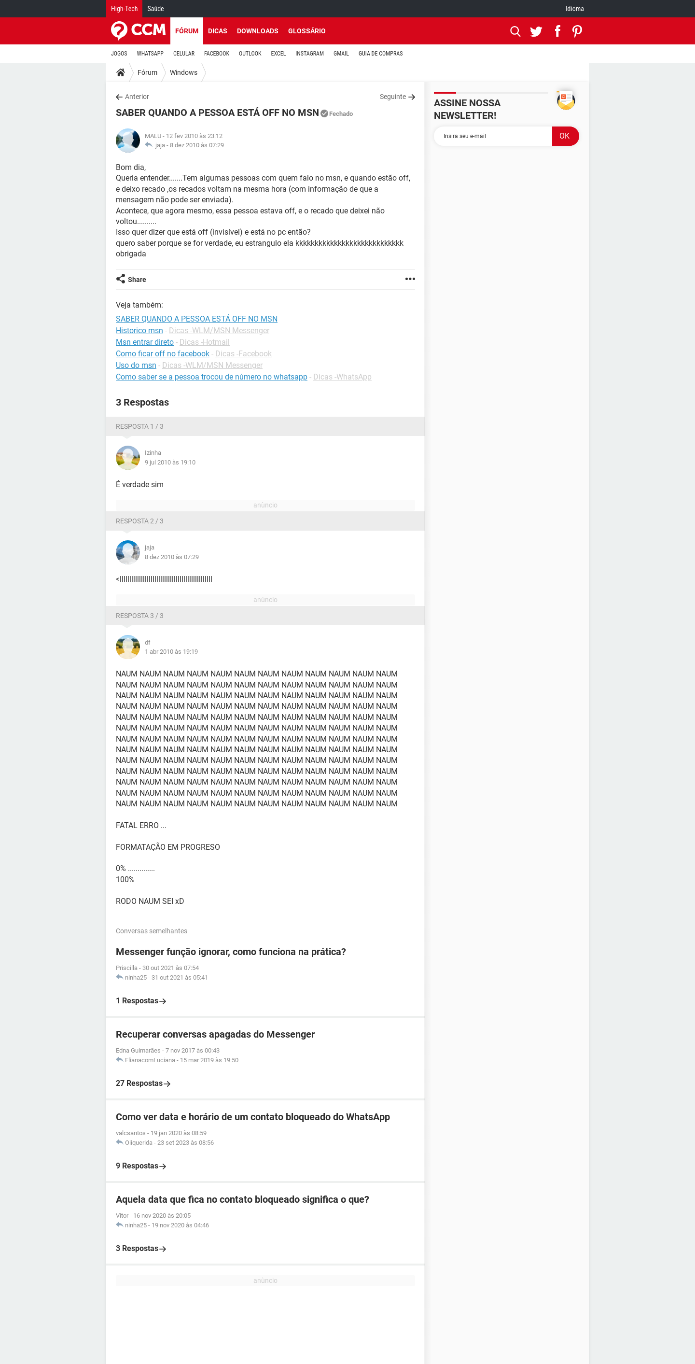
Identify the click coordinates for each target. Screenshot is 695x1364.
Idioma (575, 9)
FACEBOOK (216, 53)
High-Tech (124, 9)
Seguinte (393, 96)
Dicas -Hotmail (205, 342)
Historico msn (139, 330)
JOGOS (119, 53)
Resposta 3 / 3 (140, 615)
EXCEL (278, 53)
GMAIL (341, 53)
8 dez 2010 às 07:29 (197, 145)
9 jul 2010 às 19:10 (170, 462)
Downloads (257, 31)
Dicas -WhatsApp (342, 376)
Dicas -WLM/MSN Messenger (219, 330)
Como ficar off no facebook (162, 353)
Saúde (155, 9)
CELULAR (184, 53)
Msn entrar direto (145, 342)
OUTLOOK (250, 53)
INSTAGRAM (309, 53)
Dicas (217, 31)
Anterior (137, 96)
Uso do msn (136, 365)
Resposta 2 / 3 (140, 521)
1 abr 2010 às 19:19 (171, 651)
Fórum (186, 31)
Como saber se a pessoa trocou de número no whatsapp (211, 376)
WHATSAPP (150, 53)
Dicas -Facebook (243, 353)
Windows (183, 72)
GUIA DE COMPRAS (381, 53)
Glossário (307, 31)
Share (137, 279)
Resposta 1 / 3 (140, 426)
